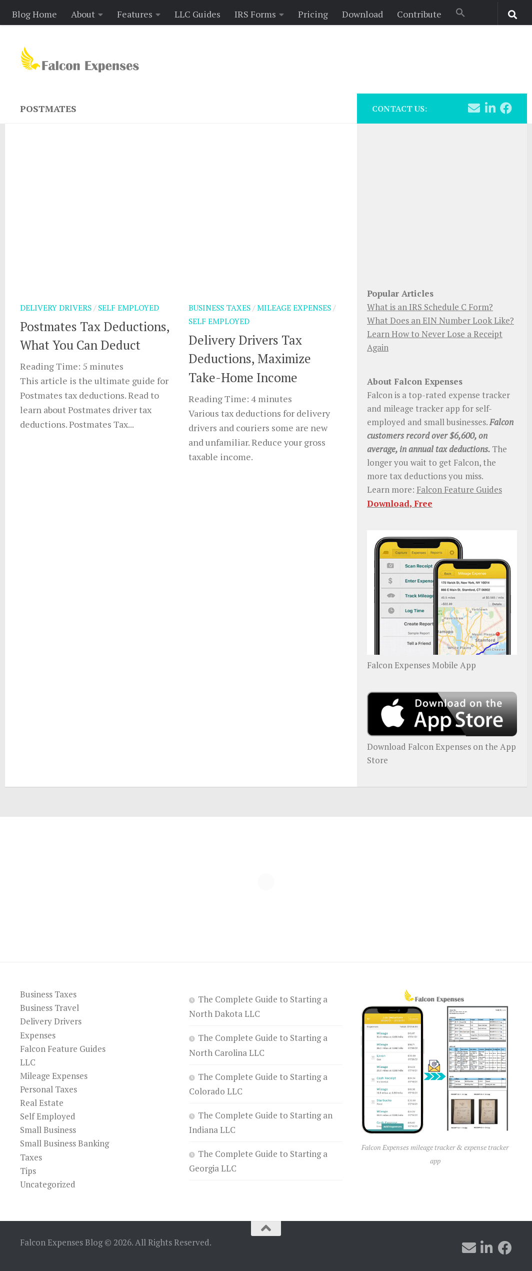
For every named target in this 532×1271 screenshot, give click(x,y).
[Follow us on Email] (474, 108)
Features (134, 14)
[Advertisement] (442, 200)
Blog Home (34, 14)
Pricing (313, 14)
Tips (28, 1170)
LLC (28, 1062)
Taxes (31, 1157)
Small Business (48, 1129)
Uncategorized (48, 1184)
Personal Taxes (48, 1089)
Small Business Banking (64, 1143)
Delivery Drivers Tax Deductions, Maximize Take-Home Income (249, 359)
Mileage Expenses (294, 308)
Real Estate (42, 1102)
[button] (460, 13)
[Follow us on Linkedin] (490, 108)
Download (362, 14)
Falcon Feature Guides (459, 489)
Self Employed (128, 308)
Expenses (38, 1035)
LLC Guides (197, 14)
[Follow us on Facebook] (506, 108)
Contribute (419, 14)
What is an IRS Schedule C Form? (430, 307)
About (83, 14)
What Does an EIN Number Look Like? (440, 320)
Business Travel (49, 1007)
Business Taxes (219, 308)
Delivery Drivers (56, 308)
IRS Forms (255, 14)
